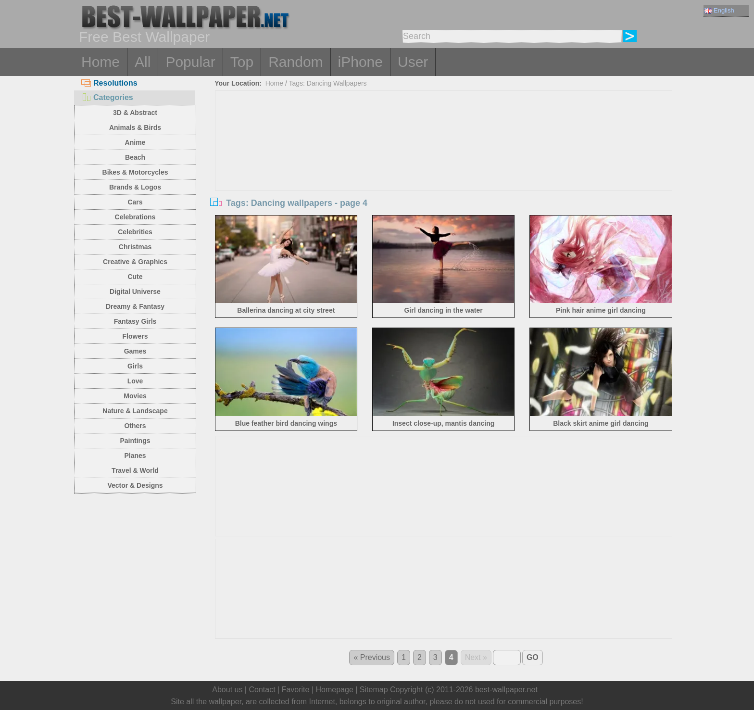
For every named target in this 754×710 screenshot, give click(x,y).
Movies (135, 396)
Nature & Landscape (134, 411)
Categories (107, 97)
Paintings (135, 440)
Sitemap (374, 689)
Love (135, 381)
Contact (262, 689)
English (719, 10)
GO (533, 657)
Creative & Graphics (135, 262)
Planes (135, 455)
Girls (135, 366)
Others (135, 426)
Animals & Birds (135, 127)
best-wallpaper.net (506, 689)
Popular (190, 62)
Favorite (296, 689)
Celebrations (135, 217)
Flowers (135, 336)
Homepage (334, 689)
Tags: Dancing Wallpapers (328, 83)
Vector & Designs (135, 485)
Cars (134, 202)
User (413, 62)
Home (100, 62)
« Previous (371, 657)
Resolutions (109, 83)
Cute (134, 276)
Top (241, 62)
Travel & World (135, 470)
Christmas (135, 247)
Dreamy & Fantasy (135, 306)
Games (135, 351)
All (143, 62)
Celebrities (135, 232)
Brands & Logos (135, 187)
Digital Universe (135, 291)
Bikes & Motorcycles (135, 172)
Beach (135, 157)
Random (295, 62)
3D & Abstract (135, 112)
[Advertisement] (444, 163)
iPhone (360, 62)
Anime (135, 142)
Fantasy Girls (135, 321)
